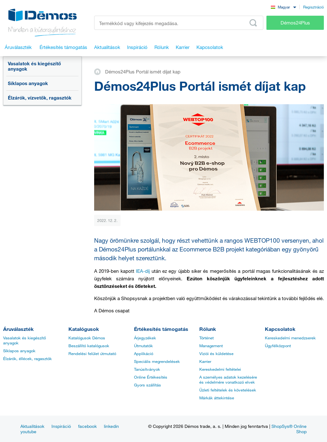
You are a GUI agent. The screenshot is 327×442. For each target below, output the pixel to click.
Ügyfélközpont (278, 345)
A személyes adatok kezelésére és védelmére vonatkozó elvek (228, 380)
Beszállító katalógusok (88, 345)
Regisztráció (313, 6)
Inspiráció (61, 426)
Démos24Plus (295, 22)
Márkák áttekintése (216, 397)
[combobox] (283, 6)
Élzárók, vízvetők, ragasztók (40, 97)
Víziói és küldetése (216, 353)
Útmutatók (143, 345)
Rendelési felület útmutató (92, 353)
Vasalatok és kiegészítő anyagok (34, 66)
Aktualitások (32, 426)
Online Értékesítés (150, 377)
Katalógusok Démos (86, 337)
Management (211, 345)
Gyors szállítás (147, 384)
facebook (87, 426)
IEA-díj (143, 271)
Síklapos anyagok (28, 83)
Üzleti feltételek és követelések (227, 389)
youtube (28, 431)
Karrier (205, 361)
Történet (206, 337)
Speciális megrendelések (157, 361)
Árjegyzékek (145, 337)
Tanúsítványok (147, 369)
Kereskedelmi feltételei (220, 369)
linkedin (111, 426)
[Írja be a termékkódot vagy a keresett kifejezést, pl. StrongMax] (178, 23)
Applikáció (143, 353)
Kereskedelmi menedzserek (290, 337)
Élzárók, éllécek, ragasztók (27, 358)
